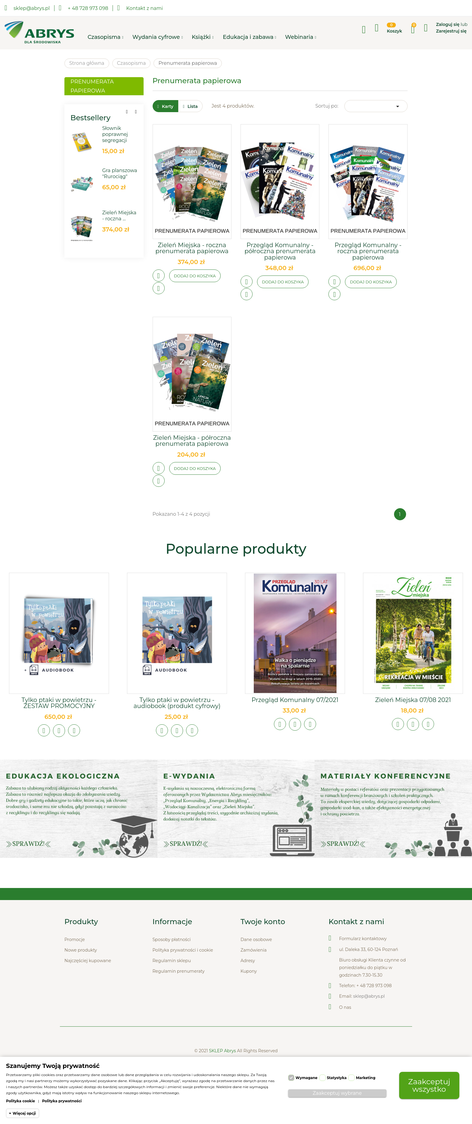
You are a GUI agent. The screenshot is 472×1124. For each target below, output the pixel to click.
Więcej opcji (24, 1113)
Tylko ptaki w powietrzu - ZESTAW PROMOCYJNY (58, 703)
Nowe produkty (80, 950)
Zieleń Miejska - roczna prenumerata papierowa (191, 248)
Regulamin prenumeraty (179, 971)
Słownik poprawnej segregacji (115, 134)
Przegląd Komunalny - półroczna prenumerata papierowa (279, 251)
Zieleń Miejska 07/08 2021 (413, 700)
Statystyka (337, 1077)
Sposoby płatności (172, 939)
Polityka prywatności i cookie (183, 950)
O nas (345, 1007)
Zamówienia (254, 950)
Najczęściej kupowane (87, 960)
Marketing (365, 1077)
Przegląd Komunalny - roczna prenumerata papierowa (368, 251)
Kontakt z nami (140, 7)
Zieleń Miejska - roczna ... (119, 216)
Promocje (74, 939)
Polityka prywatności (62, 1101)
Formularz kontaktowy (363, 938)
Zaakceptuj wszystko (429, 1085)
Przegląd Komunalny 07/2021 (295, 700)
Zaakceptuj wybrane (337, 1093)
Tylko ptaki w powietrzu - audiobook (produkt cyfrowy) (176, 703)
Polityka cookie (20, 1101)
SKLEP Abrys (223, 1050)
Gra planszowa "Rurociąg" (119, 173)
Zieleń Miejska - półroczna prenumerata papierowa (192, 440)
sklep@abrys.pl (369, 996)
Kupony (249, 971)
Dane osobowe (256, 939)
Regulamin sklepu (172, 960)
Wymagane (307, 1077)
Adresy (248, 960)
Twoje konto (263, 921)
